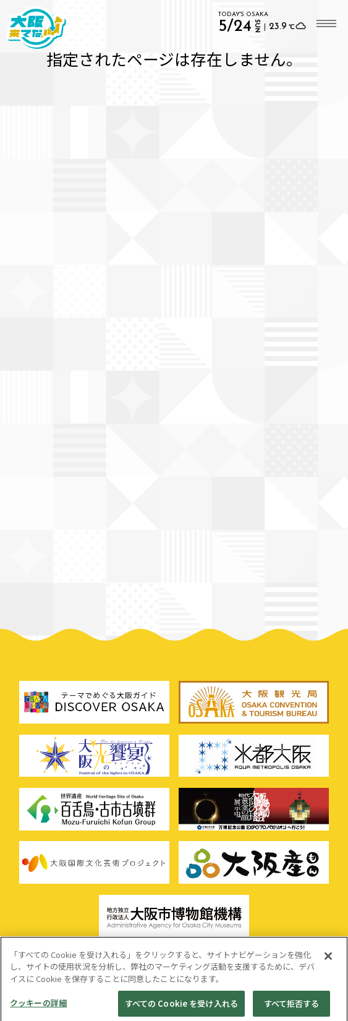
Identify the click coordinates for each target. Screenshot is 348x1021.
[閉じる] (328, 962)
